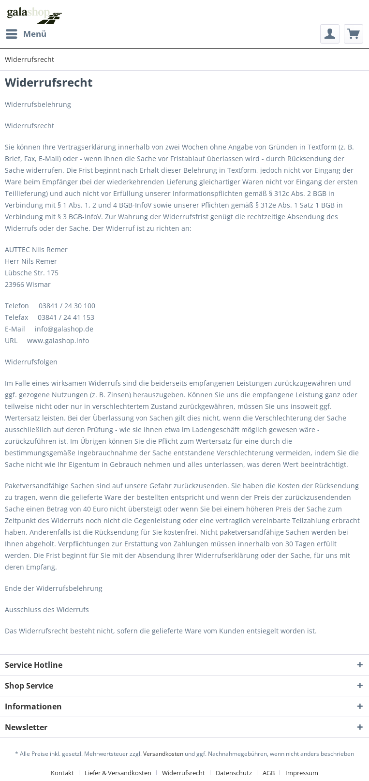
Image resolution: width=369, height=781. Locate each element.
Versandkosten (163, 754)
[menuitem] (25, 34)
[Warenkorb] (353, 34)
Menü (26, 32)
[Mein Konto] (329, 34)
